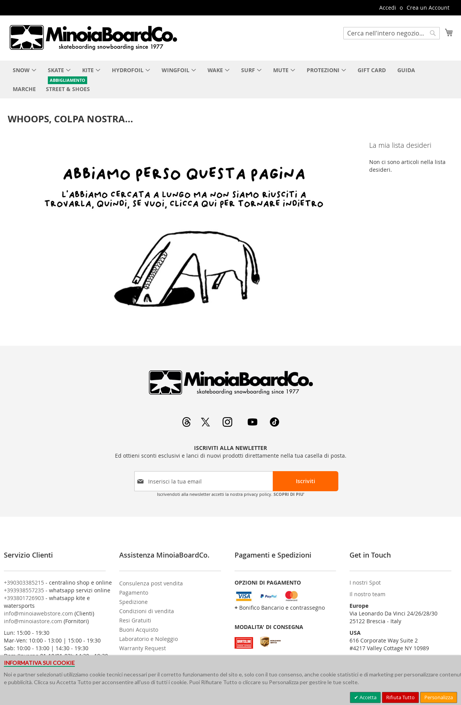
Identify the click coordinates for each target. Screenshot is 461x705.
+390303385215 (24, 582)
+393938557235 (24, 590)
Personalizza (438, 697)
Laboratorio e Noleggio (148, 638)
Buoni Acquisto (138, 629)
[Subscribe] (305, 481)
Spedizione (133, 601)
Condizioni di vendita (146, 611)
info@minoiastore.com (33, 621)
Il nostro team (367, 594)
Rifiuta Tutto (400, 697)
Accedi (387, 7)
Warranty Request (142, 648)
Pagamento (133, 592)
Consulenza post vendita (151, 583)
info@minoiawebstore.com (38, 613)
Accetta (367, 697)
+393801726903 (24, 598)
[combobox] (391, 33)
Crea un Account (428, 7)
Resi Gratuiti (135, 620)
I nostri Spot (365, 582)
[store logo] (93, 37)
